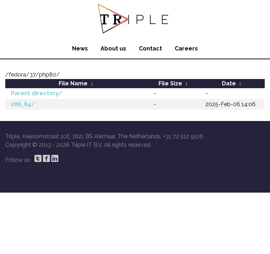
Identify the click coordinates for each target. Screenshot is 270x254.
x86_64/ (23, 104)
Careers (186, 48)
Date (229, 83)
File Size (170, 83)
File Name (73, 83)
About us (113, 48)
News (80, 48)
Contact (150, 48)
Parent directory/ (36, 93)
